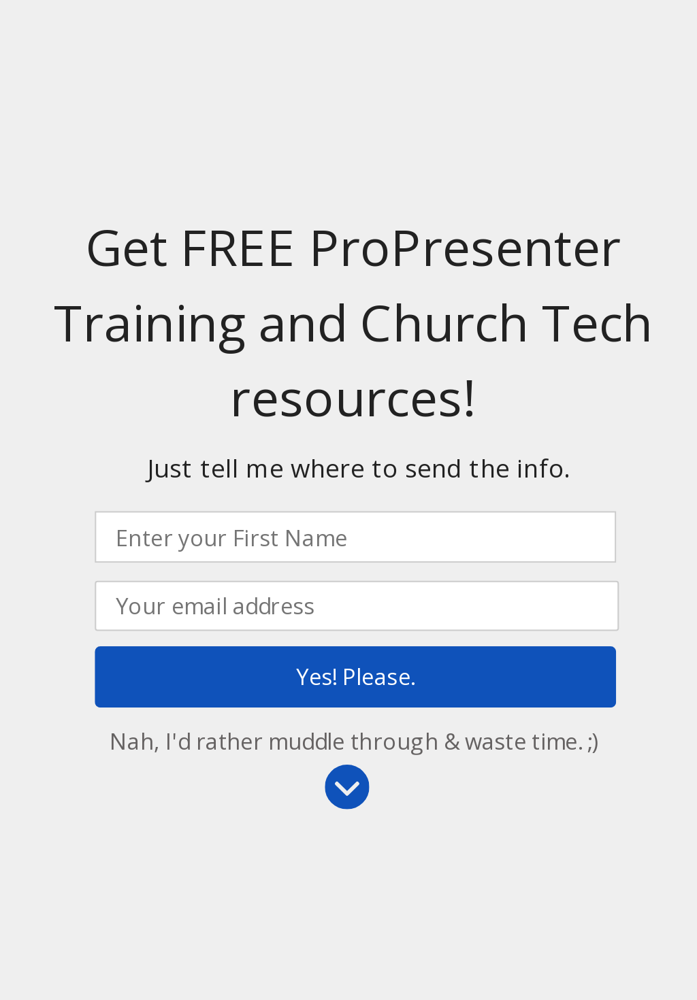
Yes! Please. (355, 677)
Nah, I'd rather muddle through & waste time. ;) (354, 740)
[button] (358, 468)
